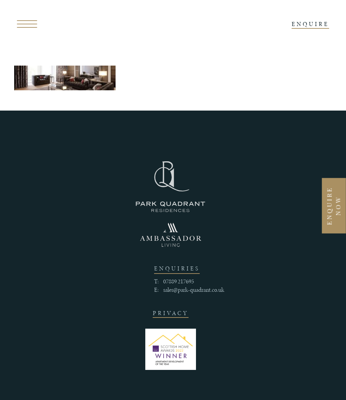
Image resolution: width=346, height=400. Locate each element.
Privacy (171, 313)
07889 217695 (178, 281)
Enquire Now (333, 205)
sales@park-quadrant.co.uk (193, 290)
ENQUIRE (310, 24)
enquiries (177, 268)
